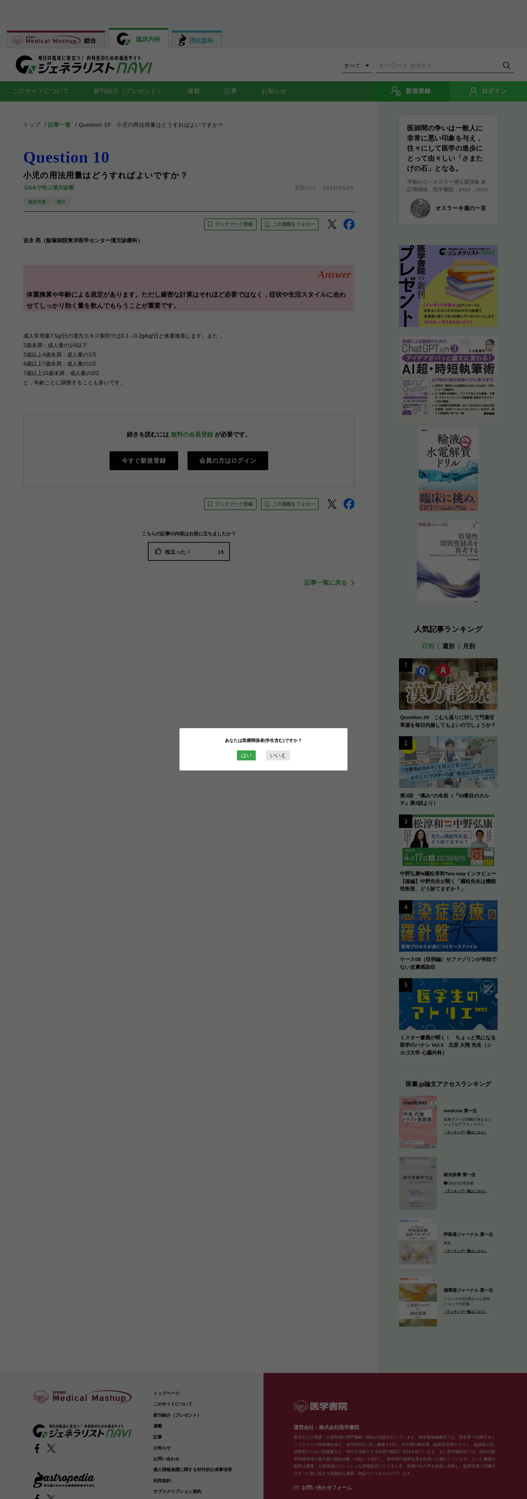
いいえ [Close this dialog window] (278, 755)
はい (246, 755)
